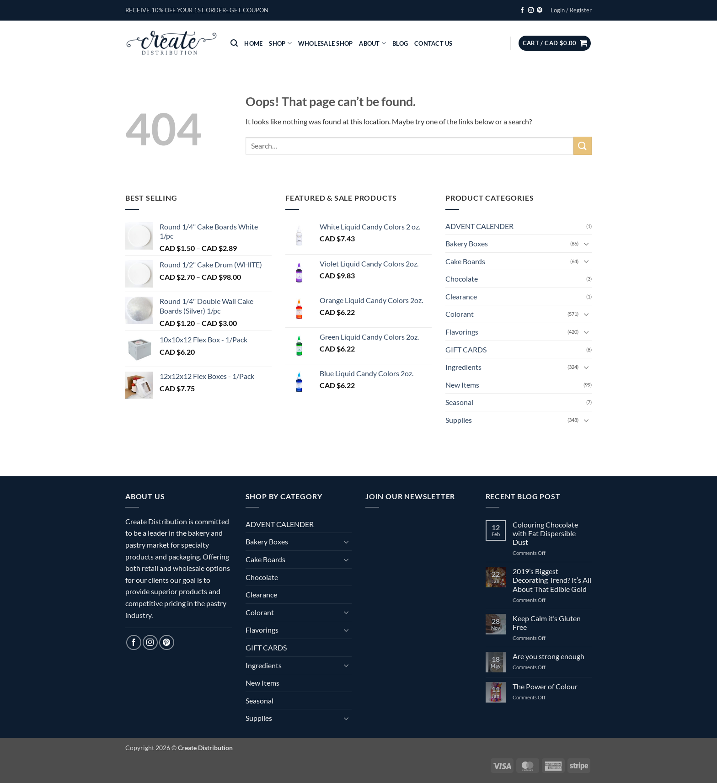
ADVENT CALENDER (479, 226)
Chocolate (461, 278)
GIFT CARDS (466, 349)
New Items (462, 384)
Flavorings (461, 331)
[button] (196, 10)
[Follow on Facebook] (522, 10)
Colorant (459, 313)
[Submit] (582, 145)
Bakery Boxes (466, 243)
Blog (400, 43)
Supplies (458, 419)
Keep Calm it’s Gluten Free (547, 622)
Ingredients (463, 366)
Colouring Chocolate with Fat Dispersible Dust (545, 533)
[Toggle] (586, 243)
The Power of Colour (545, 686)
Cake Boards (465, 261)
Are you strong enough (548, 656)
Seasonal (459, 402)
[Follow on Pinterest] (539, 10)
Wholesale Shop (325, 43)
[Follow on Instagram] (531, 10)
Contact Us (433, 43)
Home (253, 43)
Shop (280, 43)
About (372, 43)
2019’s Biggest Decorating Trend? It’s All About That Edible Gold (552, 580)
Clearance (461, 296)
